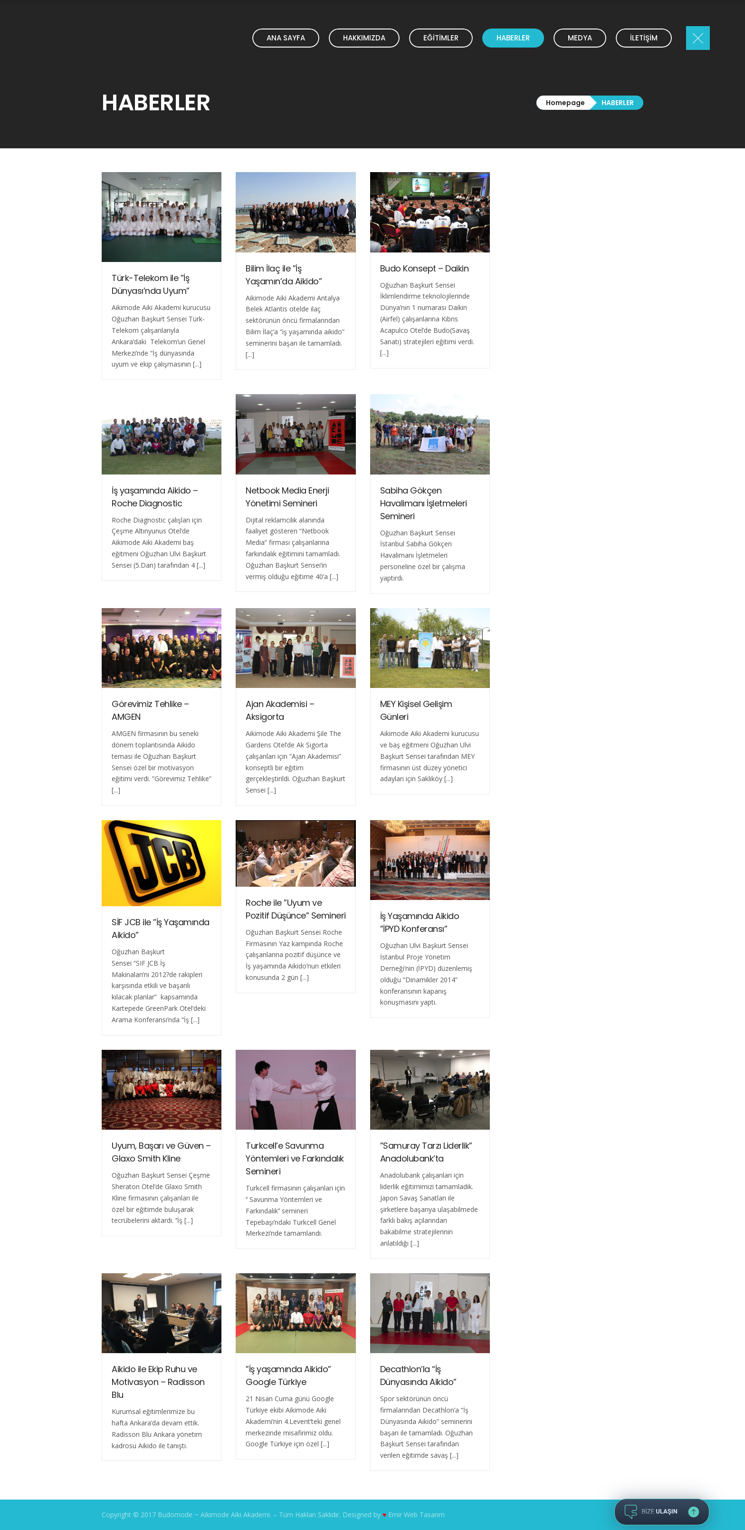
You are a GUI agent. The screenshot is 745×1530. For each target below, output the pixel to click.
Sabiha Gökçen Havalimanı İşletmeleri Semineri (423, 503)
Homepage (565, 103)
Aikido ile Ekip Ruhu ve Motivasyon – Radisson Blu (158, 1382)
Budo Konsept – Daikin (424, 268)
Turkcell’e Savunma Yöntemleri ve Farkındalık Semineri (295, 1158)
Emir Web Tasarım (416, 1514)
